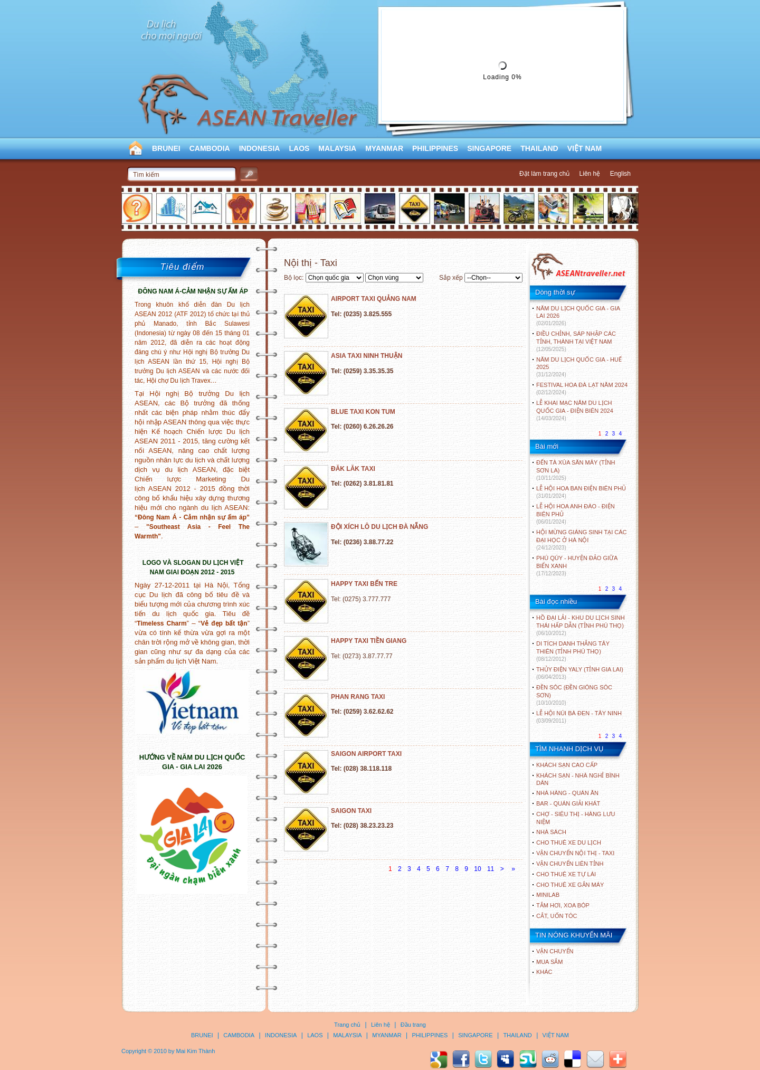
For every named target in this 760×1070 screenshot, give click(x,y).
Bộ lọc (293, 277)
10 (477, 869)
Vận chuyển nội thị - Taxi (575, 853)
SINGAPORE (489, 148)
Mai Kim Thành (195, 1051)
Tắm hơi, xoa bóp (563, 905)
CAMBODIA (209, 148)
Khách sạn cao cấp (566, 765)
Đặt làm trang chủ (544, 173)
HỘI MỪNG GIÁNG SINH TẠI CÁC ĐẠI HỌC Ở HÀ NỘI (581, 540)
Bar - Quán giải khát (568, 803)
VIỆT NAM (584, 148)
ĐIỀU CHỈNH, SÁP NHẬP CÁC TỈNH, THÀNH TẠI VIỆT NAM (576, 341)
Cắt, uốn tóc (556, 916)
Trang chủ (347, 1024)
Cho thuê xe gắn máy (570, 885)
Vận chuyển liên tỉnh (569, 863)
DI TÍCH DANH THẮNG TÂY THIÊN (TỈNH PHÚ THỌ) (573, 651)
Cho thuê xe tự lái (566, 874)
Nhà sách (551, 832)
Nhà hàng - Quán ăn (567, 793)
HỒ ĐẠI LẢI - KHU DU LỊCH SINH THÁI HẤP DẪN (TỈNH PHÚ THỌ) (580, 625)
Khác (544, 972)
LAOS (299, 148)
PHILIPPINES (435, 148)
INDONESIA (259, 148)
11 (490, 869)
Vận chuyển (554, 951)
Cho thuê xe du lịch (568, 842)
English (620, 173)
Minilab (547, 895)
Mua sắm (549, 962)
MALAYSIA (337, 148)
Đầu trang (413, 1024)
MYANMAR (384, 148)
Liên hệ (590, 173)
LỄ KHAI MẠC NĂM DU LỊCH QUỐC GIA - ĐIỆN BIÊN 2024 (574, 410)
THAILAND (539, 148)
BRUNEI (166, 148)
